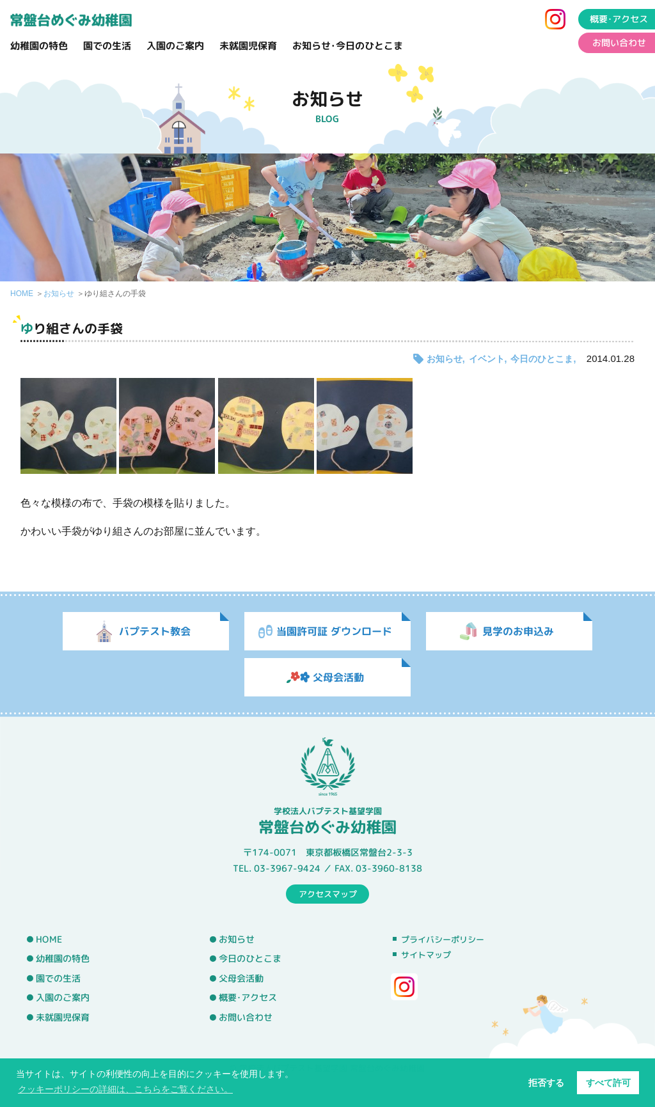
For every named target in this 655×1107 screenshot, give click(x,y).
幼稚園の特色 (39, 45)
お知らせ (58, 293)
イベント (487, 359)
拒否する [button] (546, 1083)
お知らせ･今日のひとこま (347, 45)
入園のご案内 (175, 45)
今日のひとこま (541, 359)
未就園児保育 (248, 45)
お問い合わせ (245, 1017)
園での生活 (107, 45)
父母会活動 (241, 978)
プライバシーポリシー (442, 939)
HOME (21, 293)
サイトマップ (426, 955)
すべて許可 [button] (608, 1083)
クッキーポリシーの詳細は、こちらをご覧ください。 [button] (125, 1089)
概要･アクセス (248, 997)
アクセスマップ (328, 893)
